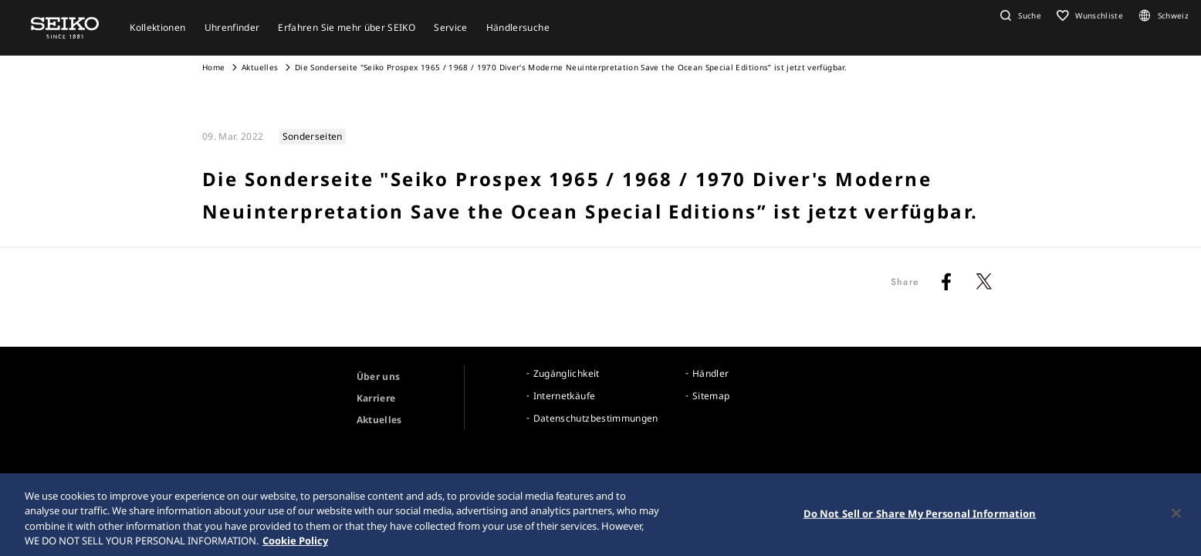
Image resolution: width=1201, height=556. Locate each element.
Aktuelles (260, 67)
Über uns (379, 376)
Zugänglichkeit (566, 373)
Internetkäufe (564, 395)
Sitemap (710, 395)
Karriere (376, 398)
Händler (710, 373)
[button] (1018, 15)
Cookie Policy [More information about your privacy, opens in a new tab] (295, 545)
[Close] (1176, 517)
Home (213, 67)
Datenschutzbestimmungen (595, 418)
